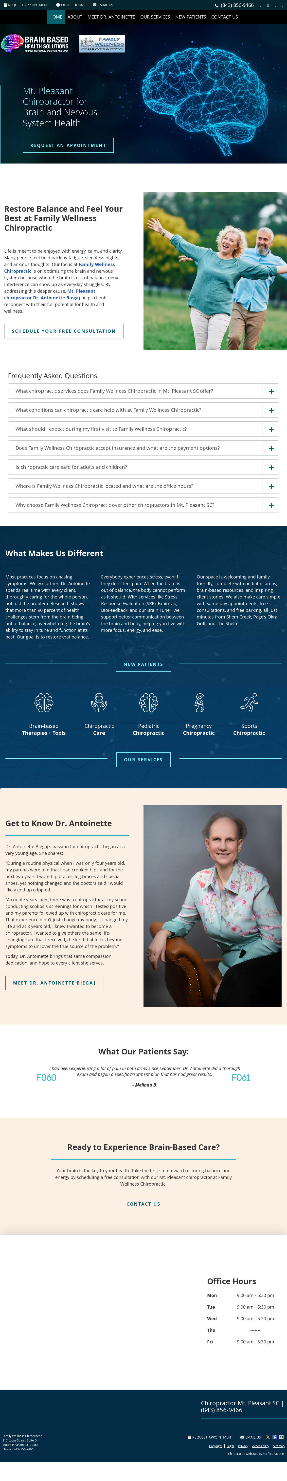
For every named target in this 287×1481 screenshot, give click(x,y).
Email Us (103, 4)
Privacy (243, 1446)
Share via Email (282, 1437)
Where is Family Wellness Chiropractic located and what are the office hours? (104, 486)
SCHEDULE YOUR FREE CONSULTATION (64, 331)
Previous (39, 1077)
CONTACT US (143, 1204)
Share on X (268, 1437)
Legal (230, 1446)
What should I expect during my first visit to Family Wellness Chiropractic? (101, 429)
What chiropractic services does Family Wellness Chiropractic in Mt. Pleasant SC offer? (114, 391)
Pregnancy (199, 712)
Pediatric (148, 712)
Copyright (215, 1446)
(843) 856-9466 (237, 5)
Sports (249, 712)
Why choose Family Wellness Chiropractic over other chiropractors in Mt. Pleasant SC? (115, 505)
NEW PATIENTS (143, 664)
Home (55, 17)
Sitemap (279, 1446)
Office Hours (70, 4)
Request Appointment (26, 4)
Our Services (155, 17)
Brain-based (44, 712)
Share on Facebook (275, 1437)
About (75, 17)
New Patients (190, 17)
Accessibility (260, 1446)
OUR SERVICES (143, 760)
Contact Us (224, 17)
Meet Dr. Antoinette (111, 17)
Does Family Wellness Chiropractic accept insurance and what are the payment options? (118, 448)
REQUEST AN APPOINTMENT (68, 145)
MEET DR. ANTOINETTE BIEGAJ (54, 983)
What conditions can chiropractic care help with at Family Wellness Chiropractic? (108, 410)
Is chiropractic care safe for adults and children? (71, 467)
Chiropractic (99, 712)
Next (247, 1077)
